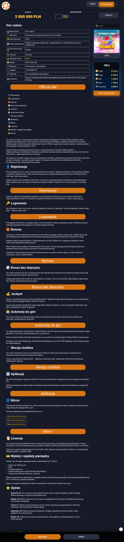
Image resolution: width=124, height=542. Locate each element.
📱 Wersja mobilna (15, 114)
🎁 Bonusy (12, 101)
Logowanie (47, 214)
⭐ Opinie (11, 131)
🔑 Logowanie (13, 98)
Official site (48, 86)
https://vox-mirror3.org (15, 422)
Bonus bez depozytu (48, 285)
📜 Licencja (12, 124)
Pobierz (81, 537)
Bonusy (48, 259)
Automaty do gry (48, 323)
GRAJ (28, 58)
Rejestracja (48, 188)
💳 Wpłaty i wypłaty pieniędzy (19, 128)
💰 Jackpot (12, 108)
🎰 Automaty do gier (15, 111)
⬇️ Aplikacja (12, 118)
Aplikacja (48, 391)
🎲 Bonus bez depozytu (17, 104)
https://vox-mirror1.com (16, 414)
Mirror (48, 429)
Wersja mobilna (48, 365)
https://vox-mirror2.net (15, 418)
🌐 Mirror (11, 121)
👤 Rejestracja (13, 94)
